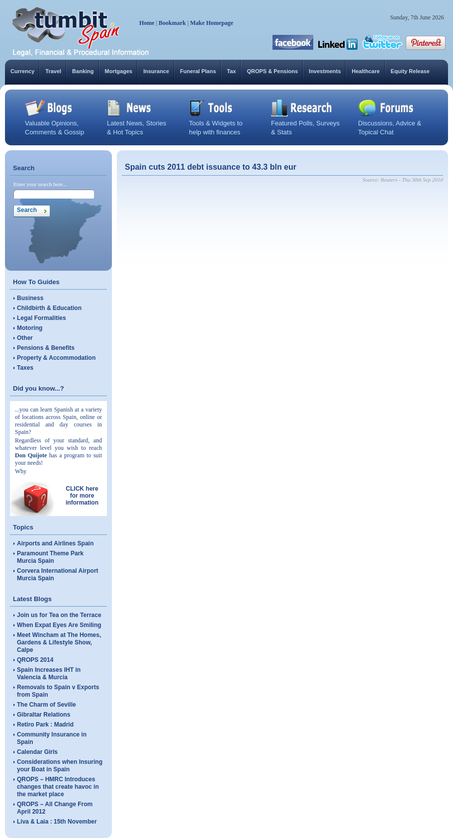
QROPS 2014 (35, 659)
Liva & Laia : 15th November (57, 821)
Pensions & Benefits (46, 347)
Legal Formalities (41, 317)
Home (147, 22)
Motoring (29, 327)
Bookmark (172, 22)
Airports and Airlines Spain (55, 543)
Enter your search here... (40, 184)
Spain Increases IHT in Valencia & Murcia (49, 673)
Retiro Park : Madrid (45, 724)
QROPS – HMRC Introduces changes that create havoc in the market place (58, 787)
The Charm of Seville (46, 704)
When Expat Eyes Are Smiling (59, 625)
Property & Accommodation (56, 357)
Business (30, 298)
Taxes (25, 367)
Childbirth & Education (49, 308)
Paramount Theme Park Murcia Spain (50, 557)
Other (25, 337)
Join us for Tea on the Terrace (59, 615)
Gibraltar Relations (43, 714)
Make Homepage (211, 22)
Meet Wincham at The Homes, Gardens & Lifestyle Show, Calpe (59, 642)
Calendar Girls (37, 751)
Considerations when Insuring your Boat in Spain (59, 765)
